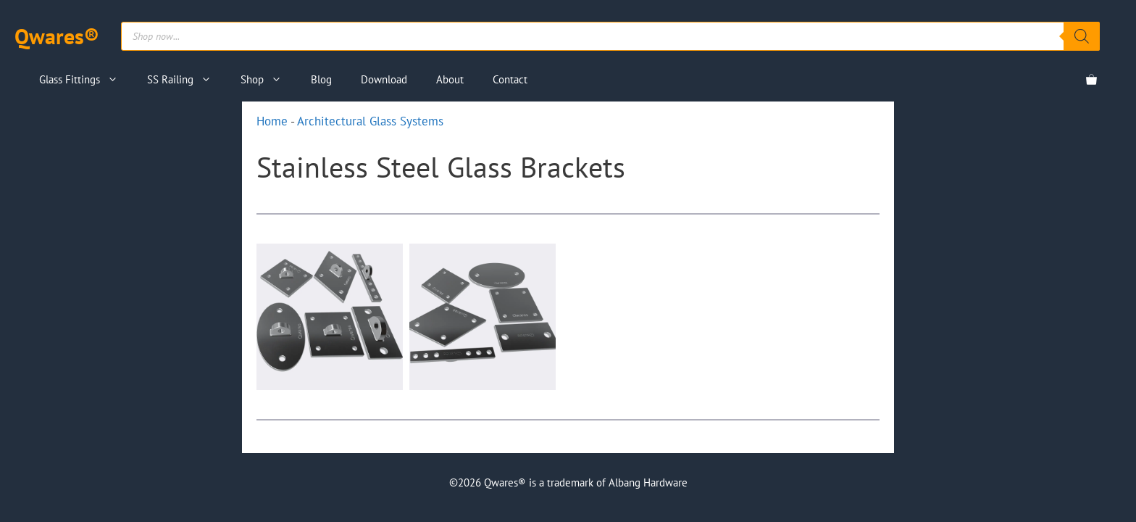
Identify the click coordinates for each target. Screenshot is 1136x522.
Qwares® (56, 36)
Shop (268, 79)
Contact (510, 79)
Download (384, 79)
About (450, 79)
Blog (321, 79)
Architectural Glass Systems (370, 121)
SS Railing (186, 79)
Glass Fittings (86, 79)
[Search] (1082, 36)
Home (272, 121)
